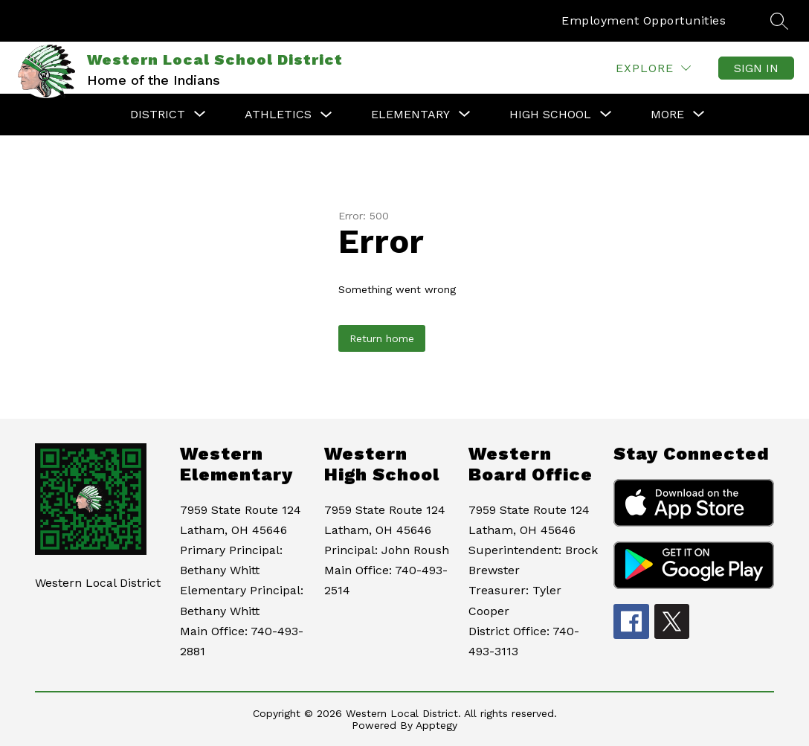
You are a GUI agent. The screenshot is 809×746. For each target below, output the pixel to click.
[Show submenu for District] (157, 114)
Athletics (278, 114)
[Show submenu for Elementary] (410, 114)
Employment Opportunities (643, 20)
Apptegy (436, 725)
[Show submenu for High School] (550, 114)
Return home (381, 338)
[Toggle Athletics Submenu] (326, 115)
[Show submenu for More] (667, 114)
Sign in (756, 68)
